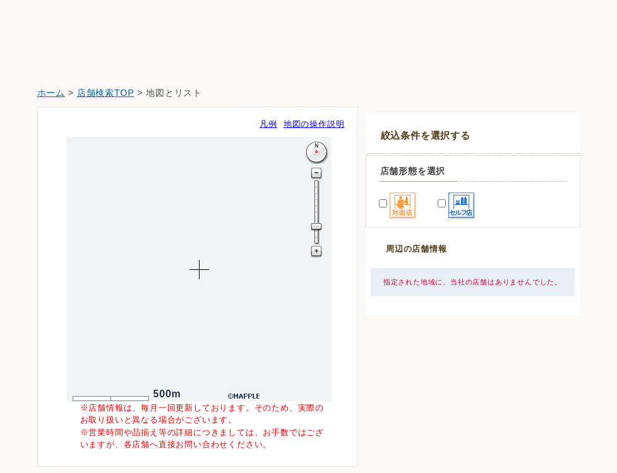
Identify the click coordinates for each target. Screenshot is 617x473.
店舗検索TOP (106, 93)
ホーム (51, 93)
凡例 (268, 124)
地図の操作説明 (314, 124)
